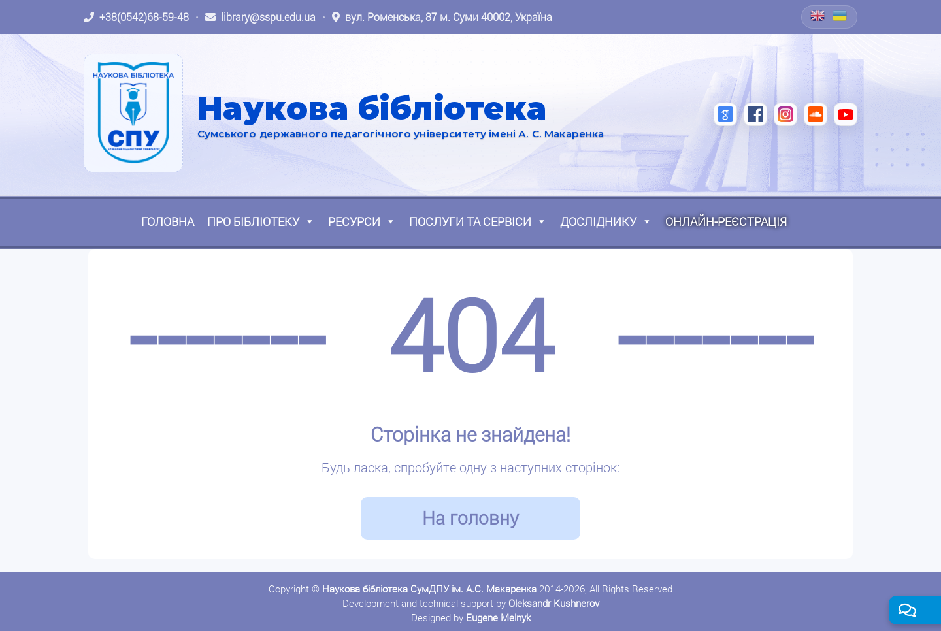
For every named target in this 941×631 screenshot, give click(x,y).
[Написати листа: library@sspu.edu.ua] (260, 16)
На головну (470, 518)
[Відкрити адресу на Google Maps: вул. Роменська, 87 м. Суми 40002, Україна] (442, 16)
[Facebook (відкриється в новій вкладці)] (755, 114)
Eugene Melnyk (498, 617)
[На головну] (133, 113)
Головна (167, 221)
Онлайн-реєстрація (726, 221)
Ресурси (362, 221)
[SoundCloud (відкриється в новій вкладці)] (815, 114)
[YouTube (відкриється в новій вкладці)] (845, 114)
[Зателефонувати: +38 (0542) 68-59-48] (136, 16)
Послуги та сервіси (478, 221)
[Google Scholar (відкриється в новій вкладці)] (725, 114)
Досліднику (606, 221)
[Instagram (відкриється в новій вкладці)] (785, 114)
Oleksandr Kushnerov (553, 602)
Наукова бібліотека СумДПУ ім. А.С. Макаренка (429, 588)
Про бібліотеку (261, 221)
